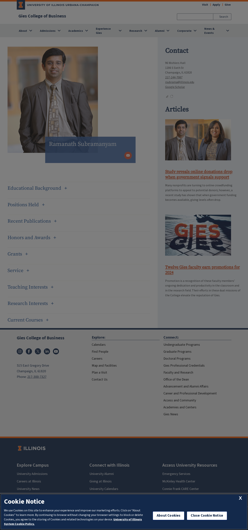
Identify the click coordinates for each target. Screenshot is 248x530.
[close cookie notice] (240, 498)
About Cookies (168, 515)
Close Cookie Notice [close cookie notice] (207, 515)
